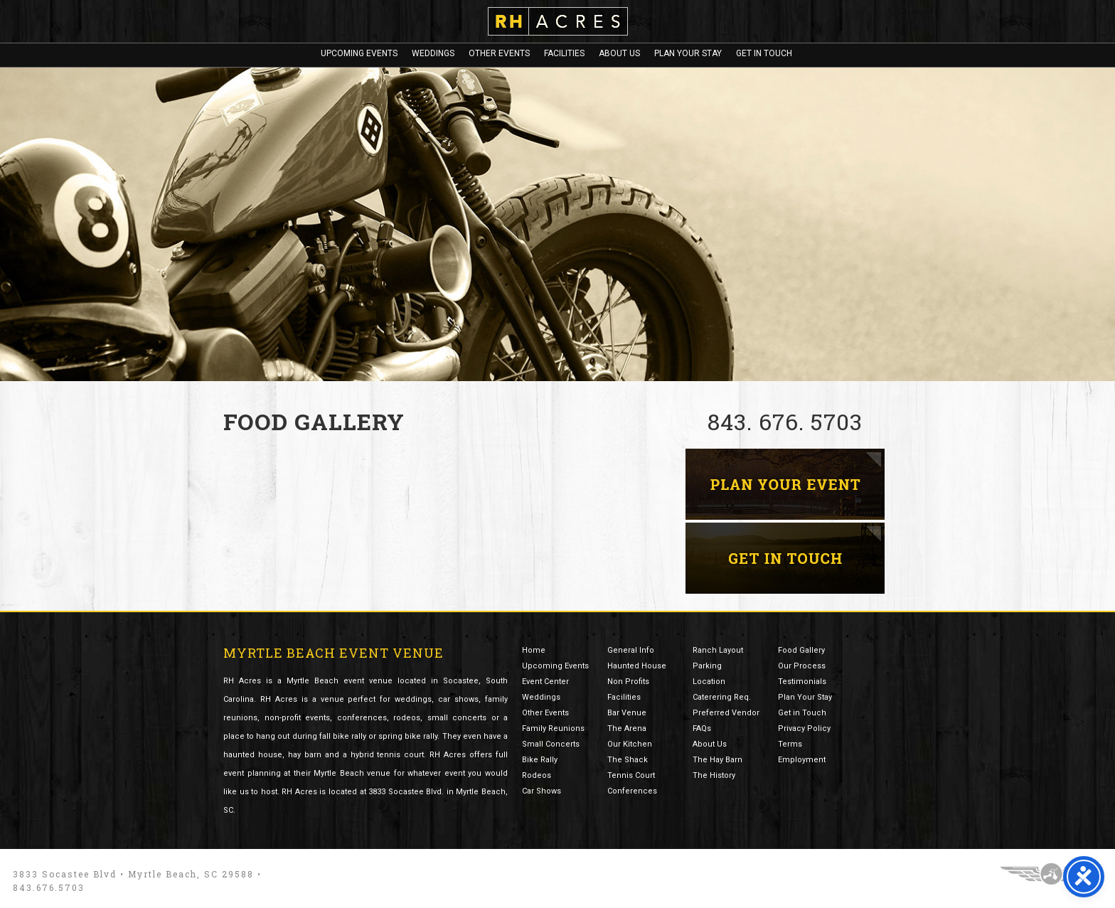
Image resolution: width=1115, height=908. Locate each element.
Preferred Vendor (726, 712)
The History (714, 775)
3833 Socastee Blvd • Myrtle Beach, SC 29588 (133, 874)
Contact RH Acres (785, 558)
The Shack (627, 759)
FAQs (702, 728)
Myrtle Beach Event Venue (333, 652)
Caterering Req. (722, 697)
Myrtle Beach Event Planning (785, 484)
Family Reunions (553, 728)
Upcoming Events (359, 53)
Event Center (545, 681)
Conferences (632, 791)
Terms (790, 744)
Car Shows (541, 791)
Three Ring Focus (1051, 874)
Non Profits (628, 681)
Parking (707, 666)
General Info (630, 650)
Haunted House (636, 666)
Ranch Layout (718, 650)
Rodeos (536, 775)
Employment (802, 759)
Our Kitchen (629, 744)
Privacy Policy (804, 728)
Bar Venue (626, 712)
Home (533, 650)
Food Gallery (801, 650)
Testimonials (802, 681)
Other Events (499, 53)
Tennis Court (631, 775)
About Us (619, 53)
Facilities (564, 53)
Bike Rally (540, 759)
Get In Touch (764, 53)
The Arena (626, 728)
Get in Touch (802, 712)
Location (709, 681)
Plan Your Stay (688, 53)
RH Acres (558, 21)
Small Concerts (551, 744)
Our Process (802, 666)
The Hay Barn (717, 759)
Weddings (433, 53)
